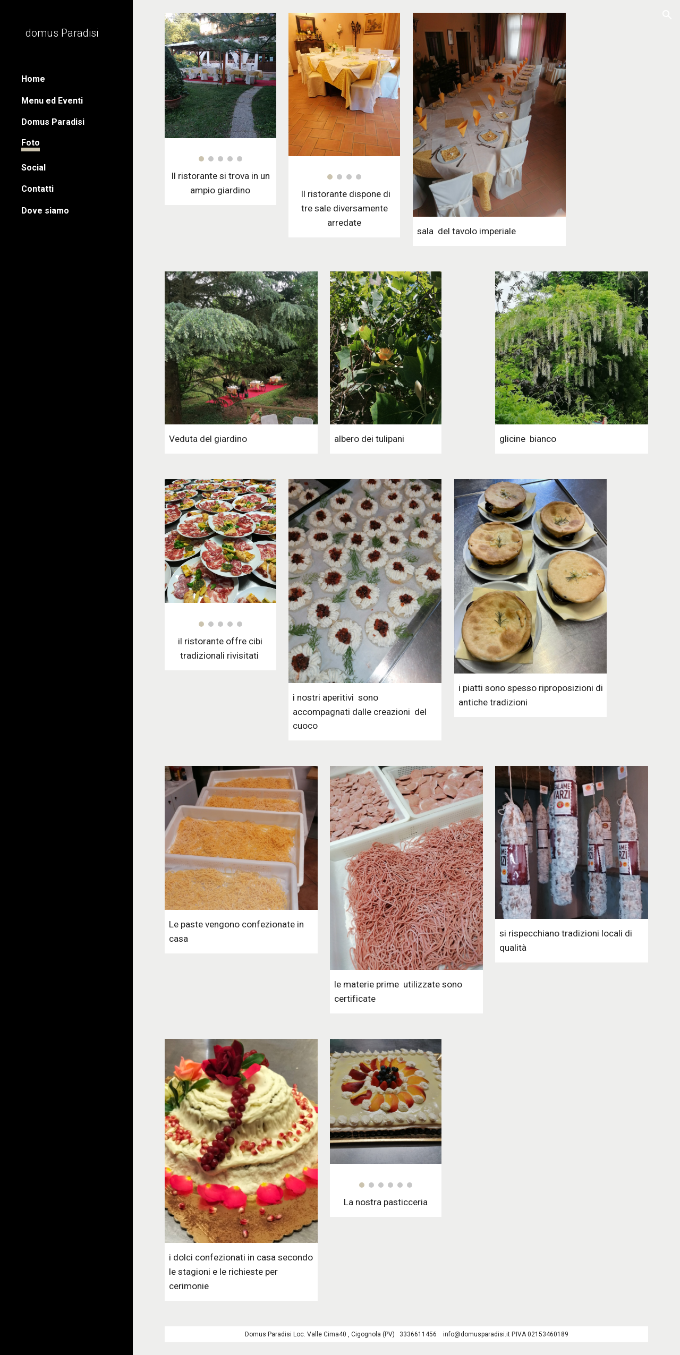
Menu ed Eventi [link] (52, 101)
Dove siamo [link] (45, 211)
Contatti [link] (37, 189)
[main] (220, 183)
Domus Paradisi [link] (52, 122)
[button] (667, 15)
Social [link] (33, 168)
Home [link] (33, 79)
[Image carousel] (220, 87)
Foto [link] (30, 143)
